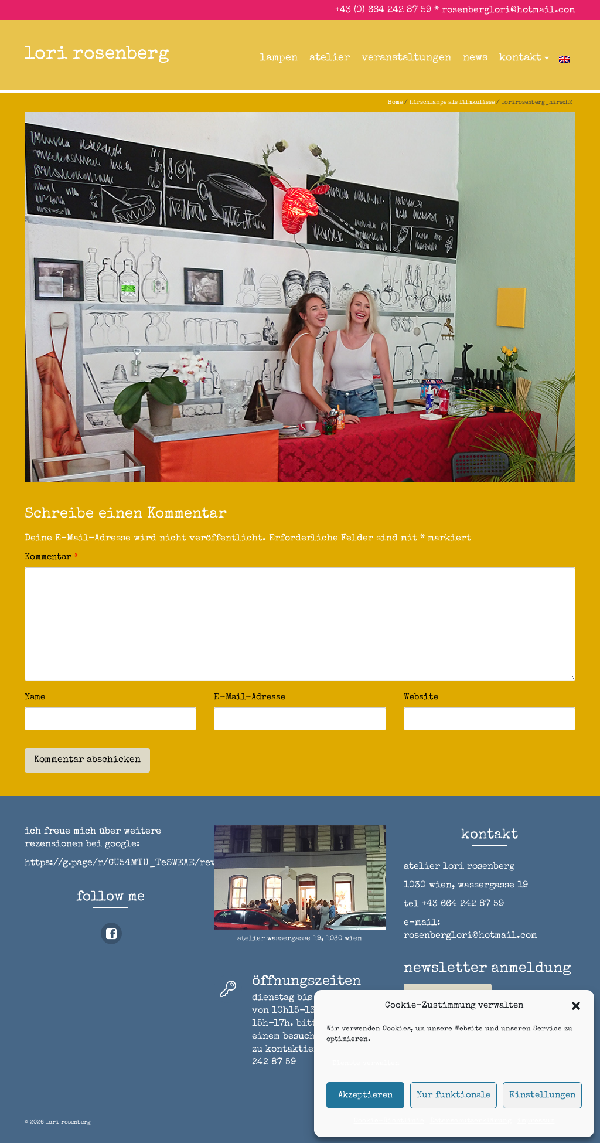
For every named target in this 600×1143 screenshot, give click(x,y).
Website (421, 697)
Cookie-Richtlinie (389, 1121)
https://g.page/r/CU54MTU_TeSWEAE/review (129, 863)
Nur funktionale (453, 1095)
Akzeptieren (365, 1095)
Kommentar (52, 557)
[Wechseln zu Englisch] (564, 58)
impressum (536, 1121)
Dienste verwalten (366, 1063)
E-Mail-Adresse (249, 697)
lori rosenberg (97, 54)
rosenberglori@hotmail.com (508, 10)
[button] (576, 1006)
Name (35, 697)
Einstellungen (542, 1095)
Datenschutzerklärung (471, 1121)
